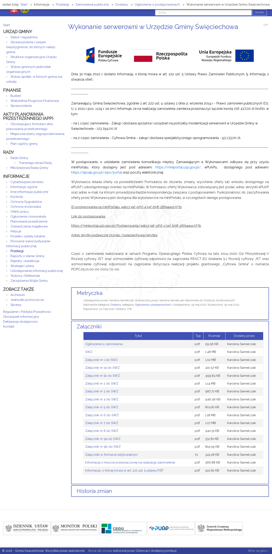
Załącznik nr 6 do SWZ (102, 415)
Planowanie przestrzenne (28, 221)
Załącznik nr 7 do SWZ (101, 423)
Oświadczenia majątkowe (29, 226)
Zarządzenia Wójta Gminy (29, 281)
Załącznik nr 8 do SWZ (101, 431)
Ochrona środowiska (25, 207)
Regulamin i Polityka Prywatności (27, 312)
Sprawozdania (21, 106)
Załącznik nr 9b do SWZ (103, 447)
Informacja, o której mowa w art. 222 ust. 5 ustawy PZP (124, 470)
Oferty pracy (19, 211)
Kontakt (8, 326)
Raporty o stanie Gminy (27, 256)
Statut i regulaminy (24, 37)
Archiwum (17, 295)
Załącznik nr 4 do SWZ (101, 399)
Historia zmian (94, 491)
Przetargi (16, 251)
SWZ (88, 352)
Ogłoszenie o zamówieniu (104, 344)
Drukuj (262, 34)
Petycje (15, 231)
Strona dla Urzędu (99, 550)
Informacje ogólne (23, 187)
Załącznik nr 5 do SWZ (101, 407)
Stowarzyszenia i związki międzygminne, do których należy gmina (30, 47)
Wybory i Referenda (25, 276)
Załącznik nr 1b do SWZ (102, 376)
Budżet (15, 96)
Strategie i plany (22, 266)
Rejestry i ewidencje (24, 261)
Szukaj (259, 12)
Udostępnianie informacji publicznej (36, 271)
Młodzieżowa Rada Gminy (29, 168)
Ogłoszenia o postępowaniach (153, 304)
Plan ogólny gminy (24, 144)
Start (6, 25)
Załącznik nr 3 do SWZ (101, 391)
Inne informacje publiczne (29, 192)
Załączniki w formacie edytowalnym (111, 455)
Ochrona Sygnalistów (26, 202)
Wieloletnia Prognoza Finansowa (34, 101)
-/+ (265, 25)
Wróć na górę (258, 551)
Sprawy (15, 305)
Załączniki (89, 326)
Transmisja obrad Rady (35, 163)
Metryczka (89, 293)
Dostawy (115, 304)
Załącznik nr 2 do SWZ (101, 383)
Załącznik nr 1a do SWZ (102, 368)
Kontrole (16, 197)
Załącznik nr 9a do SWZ (102, 439)
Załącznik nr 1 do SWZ (101, 360)
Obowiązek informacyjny (21, 317)
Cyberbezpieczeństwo (27, 182)
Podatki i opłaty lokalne (27, 236)
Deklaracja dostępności (20, 321)
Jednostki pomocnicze (27, 300)
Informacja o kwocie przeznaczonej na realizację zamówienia (130, 462)
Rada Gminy (19, 158)
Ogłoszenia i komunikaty (28, 216)
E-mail (267, 34)
